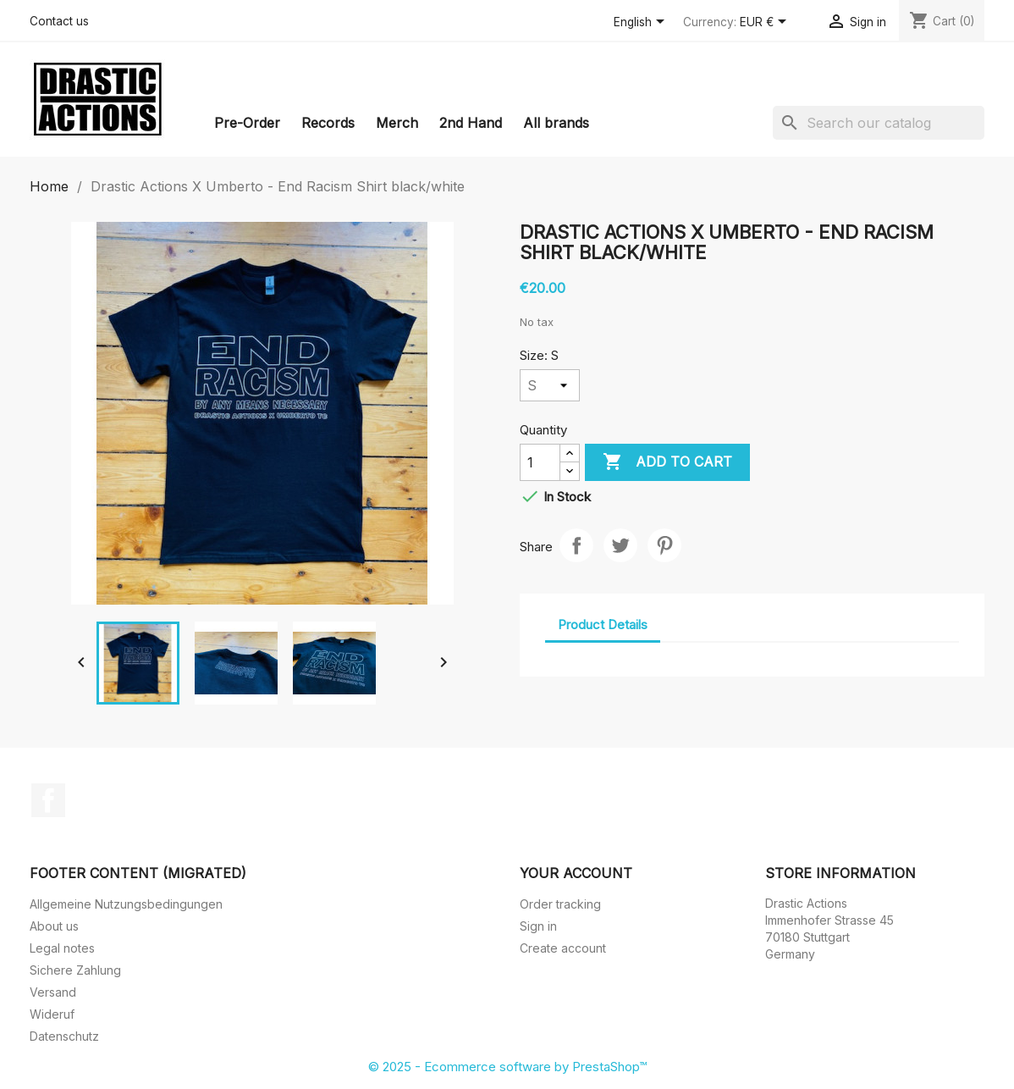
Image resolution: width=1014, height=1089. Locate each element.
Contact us (59, 21)
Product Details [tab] (603, 624)
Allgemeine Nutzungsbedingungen (126, 904)
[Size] (550, 385)
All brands (556, 122)
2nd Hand (470, 122)
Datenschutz (64, 1036)
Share (576, 545)
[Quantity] (540, 462)
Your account (576, 873)
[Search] (878, 123)
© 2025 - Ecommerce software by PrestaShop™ (507, 1067)
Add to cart (667, 462)
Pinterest (664, 545)
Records (328, 122)
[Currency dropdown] (766, 23)
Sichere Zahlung (75, 970)
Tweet (620, 545)
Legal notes (62, 948)
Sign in (538, 926)
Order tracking (560, 904)
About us (54, 926)
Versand (53, 992)
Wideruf (52, 1014)
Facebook (48, 800)
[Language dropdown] (642, 23)
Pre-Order (247, 122)
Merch (397, 122)
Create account (563, 948)
